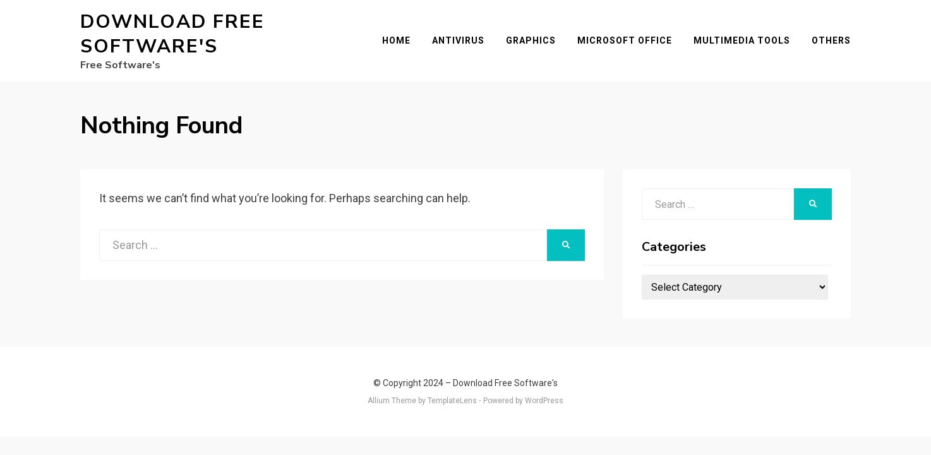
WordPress (544, 400)
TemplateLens (452, 400)
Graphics (531, 40)
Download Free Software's (172, 34)
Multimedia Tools (742, 40)
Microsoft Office (624, 40)
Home (396, 40)
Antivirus (458, 40)
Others (831, 40)
